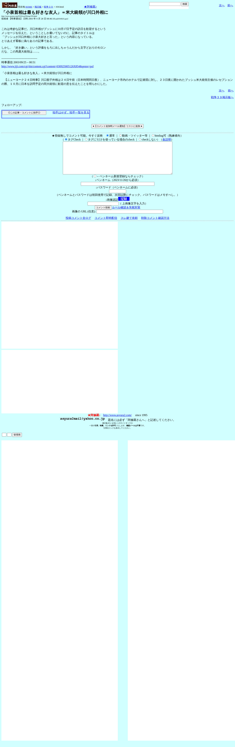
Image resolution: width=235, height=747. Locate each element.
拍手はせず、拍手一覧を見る (71, 112)
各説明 (166, 139)
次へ (222, 5)
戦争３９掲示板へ (222, 97)
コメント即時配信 (106, 224)
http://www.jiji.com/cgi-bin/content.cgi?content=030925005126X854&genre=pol (47, 66)
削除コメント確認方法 (155, 224)
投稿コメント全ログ (78, 224)
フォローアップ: (11, 105)
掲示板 (38, 6)
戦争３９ (48, 6)
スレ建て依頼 (129, 224)
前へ (230, 5)
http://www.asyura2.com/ (117, 421)
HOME (28, 6)
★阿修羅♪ (90, 6)
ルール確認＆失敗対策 (126, 213)
